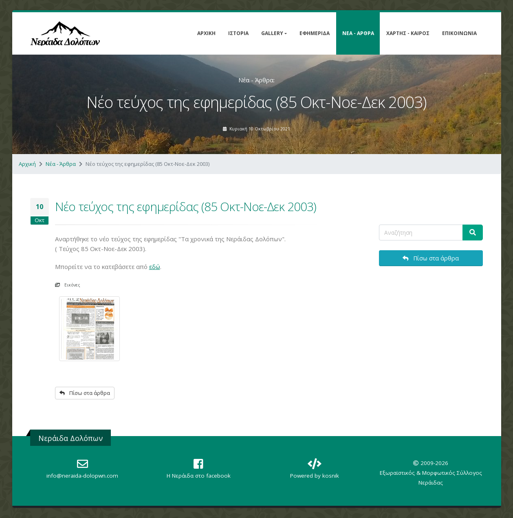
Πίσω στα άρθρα (84, 393)
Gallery (272, 33)
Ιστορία (238, 33)
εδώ (154, 266)
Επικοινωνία (459, 33)
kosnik (330, 475)
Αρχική (206, 33)
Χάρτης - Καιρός (407, 33)
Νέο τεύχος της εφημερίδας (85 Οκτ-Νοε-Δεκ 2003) (185, 206)
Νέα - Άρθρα (358, 33)
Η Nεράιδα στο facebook (199, 475)
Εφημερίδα (314, 33)
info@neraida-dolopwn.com (82, 475)
